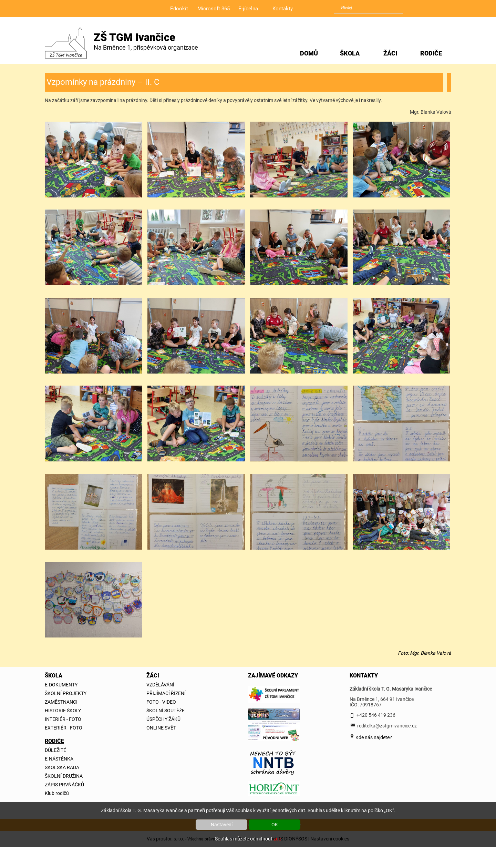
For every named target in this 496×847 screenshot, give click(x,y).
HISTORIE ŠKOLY (63, 710)
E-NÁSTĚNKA (59, 759)
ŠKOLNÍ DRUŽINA (64, 776)
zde (277, 838)
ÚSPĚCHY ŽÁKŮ (163, 719)
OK (274, 824)
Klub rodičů (57, 793)
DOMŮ (309, 53)
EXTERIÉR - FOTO (63, 728)
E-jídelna (248, 9)
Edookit (179, 9)
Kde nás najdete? (373, 737)
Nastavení (221, 824)
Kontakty (282, 9)
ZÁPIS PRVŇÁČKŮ (64, 784)
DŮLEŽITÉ (55, 750)
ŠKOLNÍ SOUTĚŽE (165, 710)
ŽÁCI (390, 53)
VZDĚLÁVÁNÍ (160, 684)
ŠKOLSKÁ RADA (62, 767)
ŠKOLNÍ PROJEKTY (65, 693)
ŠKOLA (350, 53)
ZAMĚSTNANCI (61, 702)
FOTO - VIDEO (161, 702)
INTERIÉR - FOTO (63, 719)
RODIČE (431, 53)
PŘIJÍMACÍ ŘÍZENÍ (166, 693)
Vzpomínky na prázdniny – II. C (102, 82)
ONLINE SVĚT (161, 728)
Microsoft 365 (213, 9)
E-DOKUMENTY (61, 684)
